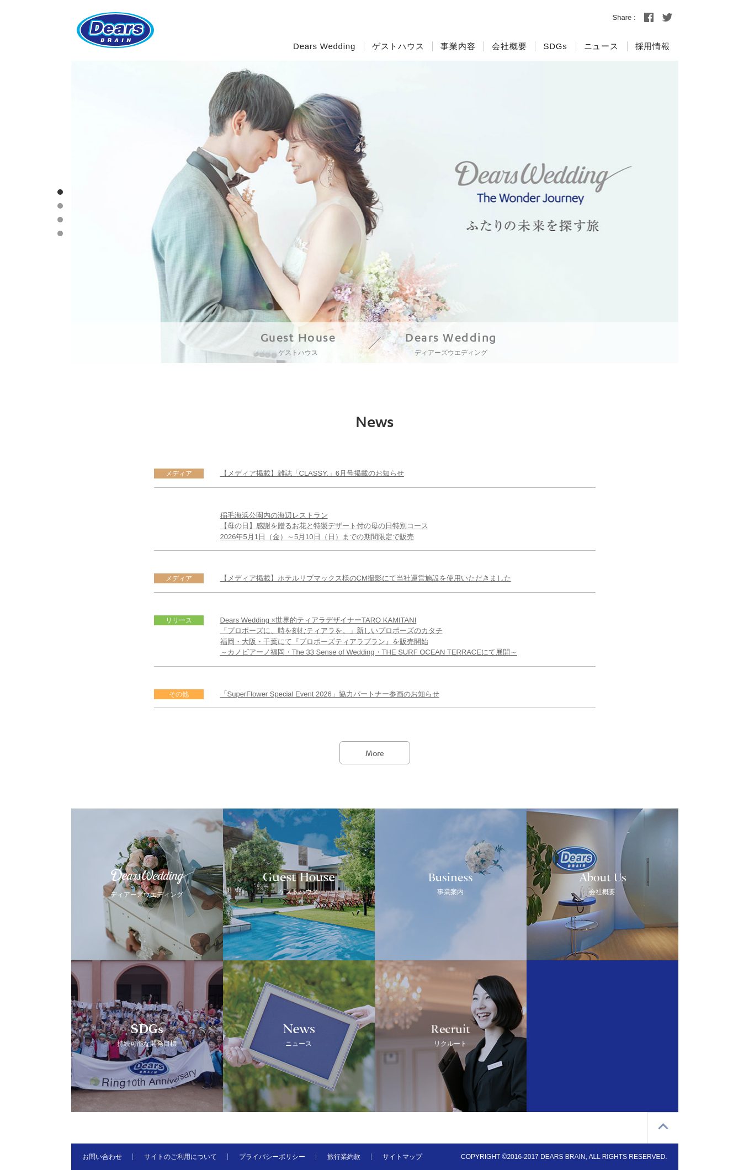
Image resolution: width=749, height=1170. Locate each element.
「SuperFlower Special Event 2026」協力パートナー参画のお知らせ (329, 694)
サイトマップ (402, 1157)
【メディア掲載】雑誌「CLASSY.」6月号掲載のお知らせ (312, 473)
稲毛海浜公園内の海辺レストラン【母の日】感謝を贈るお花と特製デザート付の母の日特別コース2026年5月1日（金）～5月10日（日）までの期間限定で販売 (324, 526)
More (374, 753)
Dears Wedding (451, 344)
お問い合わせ (102, 1157)
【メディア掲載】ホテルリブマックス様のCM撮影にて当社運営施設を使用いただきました (365, 578)
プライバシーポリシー (272, 1157)
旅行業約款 (343, 1157)
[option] (374, 212)
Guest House (298, 344)
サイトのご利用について (180, 1157)
